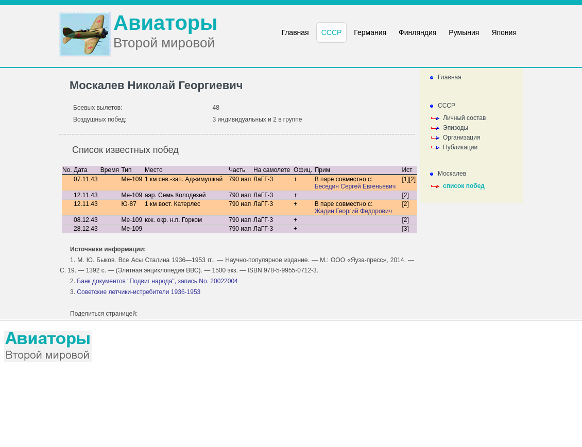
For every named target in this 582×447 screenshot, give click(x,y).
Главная (449, 77)
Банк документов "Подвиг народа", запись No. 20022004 (157, 281)
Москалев (452, 173)
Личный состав (464, 118)
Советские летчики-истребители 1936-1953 (138, 292)
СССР (446, 105)
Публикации (460, 147)
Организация (461, 137)
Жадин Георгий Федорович (353, 211)
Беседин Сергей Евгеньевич (355, 186)
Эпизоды (455, 127)
